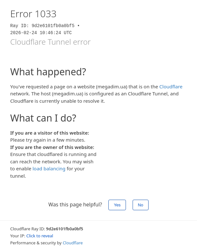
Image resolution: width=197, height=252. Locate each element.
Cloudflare (171, 86)
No (140, 205)
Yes (117, 205)
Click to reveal (39, 236)
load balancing (49, 168)
